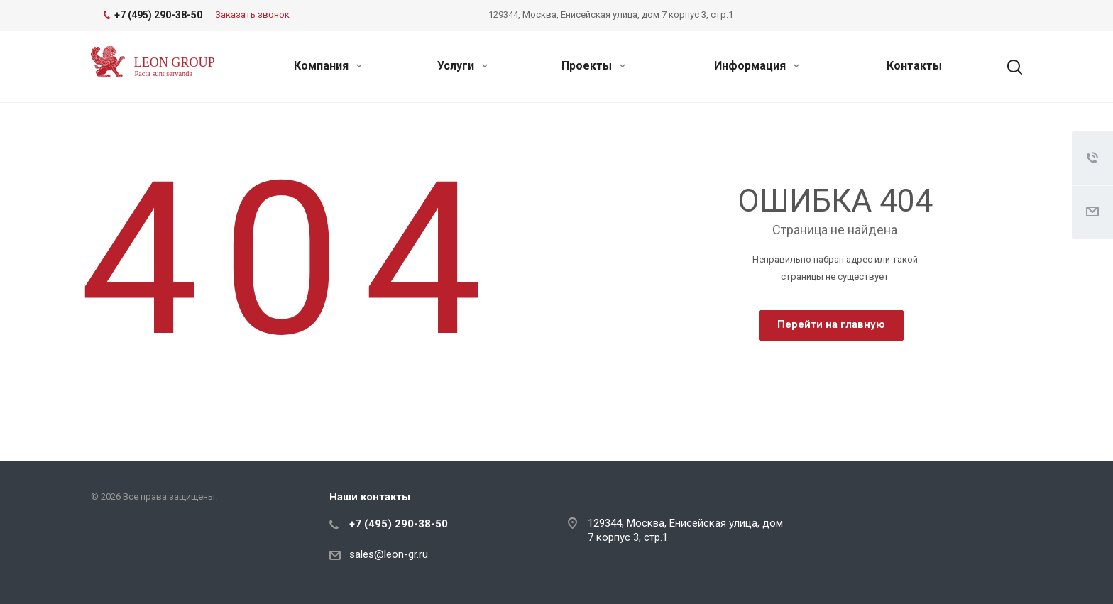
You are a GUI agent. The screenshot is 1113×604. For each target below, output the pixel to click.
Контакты (914, 65)
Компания (328, 65)
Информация (756, 65)
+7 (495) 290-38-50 (398, 523)
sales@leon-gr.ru (388, 554)
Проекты (593, 65)
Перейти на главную (831, 324)
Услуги (462, 65)
